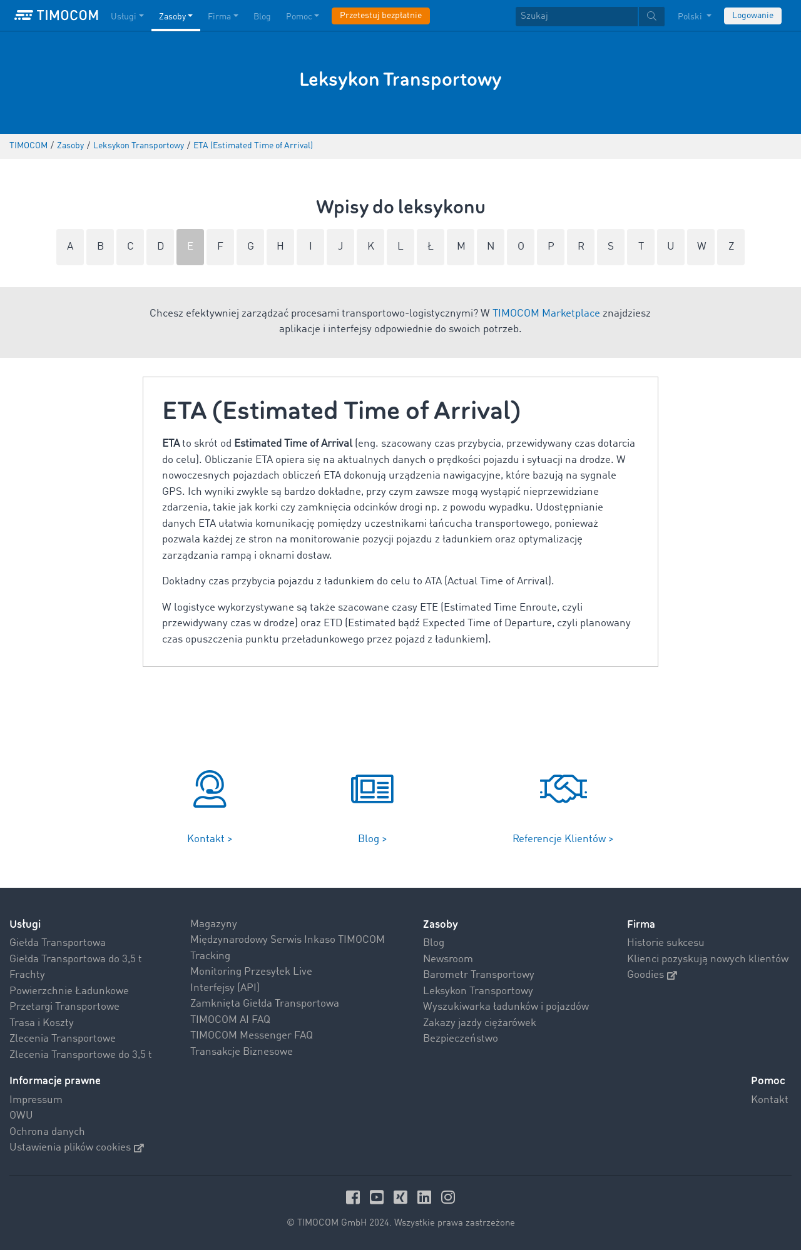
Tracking (210, 956)
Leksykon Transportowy (478, 991)
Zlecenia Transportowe (62, 1039)
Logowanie (752, 15)
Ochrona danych (47, 1132)
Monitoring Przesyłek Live (251, 972)
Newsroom (448, 959)
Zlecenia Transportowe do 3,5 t (80, 1055)
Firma (641, 924)
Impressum (36, 1100)
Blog (433, 943)
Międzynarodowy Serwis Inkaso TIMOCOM (287, 940)
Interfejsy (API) (225, 988)
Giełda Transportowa (57, 943)
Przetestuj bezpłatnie (381, 15)
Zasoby (440, 924)
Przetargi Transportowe (64, 1007)
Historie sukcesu (666, 943)
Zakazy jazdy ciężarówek (479, 1023)
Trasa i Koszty (41, 1023)
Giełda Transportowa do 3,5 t (75, 959)
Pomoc (768, 1081)
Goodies (652, 975)
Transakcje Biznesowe (241, 1052)
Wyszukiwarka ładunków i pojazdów (506, 1007)
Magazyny (213, 924)
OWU (21, 1115)
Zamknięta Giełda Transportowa (264, 1003)
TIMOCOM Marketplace (546, 313)
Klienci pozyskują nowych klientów (707, 959)
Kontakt (769, 1100)
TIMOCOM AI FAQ (230, 1020)
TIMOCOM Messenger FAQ (251, 1035)
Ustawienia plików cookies (76, 1147)
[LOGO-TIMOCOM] (56, 16)
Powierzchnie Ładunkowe (69, 991)
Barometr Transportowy (478, 975)
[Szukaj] (576, 16)
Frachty (27, 975)
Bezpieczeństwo (460, 1039)
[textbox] (590, 16)
